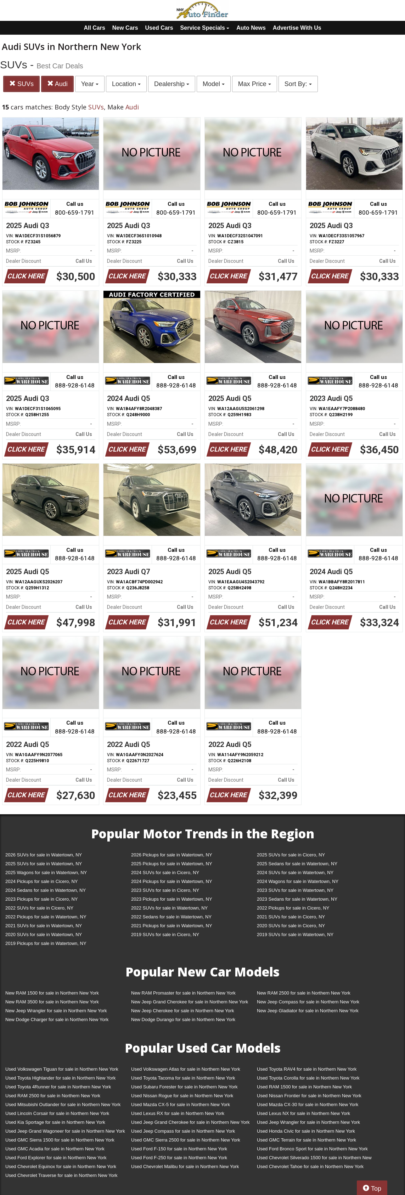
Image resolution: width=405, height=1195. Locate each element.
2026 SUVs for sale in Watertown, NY (43, 854)
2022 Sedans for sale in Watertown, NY (171, 916)
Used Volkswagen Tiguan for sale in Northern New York (61, 1069)
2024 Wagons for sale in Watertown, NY (297, 881)
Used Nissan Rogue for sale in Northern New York (182, 1095)
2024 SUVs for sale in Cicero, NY (165, 872)
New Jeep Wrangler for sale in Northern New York (56, 1010)
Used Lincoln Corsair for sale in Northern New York (57, 1113)
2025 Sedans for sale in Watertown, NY (297, 863)
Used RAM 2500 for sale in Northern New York (52, 1095)
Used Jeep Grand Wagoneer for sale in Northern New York (65, 1131)
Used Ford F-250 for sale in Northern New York (179, 1157)
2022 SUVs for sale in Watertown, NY (169, 908)
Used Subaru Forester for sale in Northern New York (184, 1086)
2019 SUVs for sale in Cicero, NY (165, 934)
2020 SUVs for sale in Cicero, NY (291, 925)
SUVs (21, 83)
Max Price (254, 83)
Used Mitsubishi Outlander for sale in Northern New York (62, 1104)
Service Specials (205, 28)
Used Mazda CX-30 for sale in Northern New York (307, 1104)
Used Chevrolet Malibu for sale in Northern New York (185, 1166)
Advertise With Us (297, 28)
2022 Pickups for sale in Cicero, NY (293, 908)
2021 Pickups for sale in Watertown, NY (171, 925)
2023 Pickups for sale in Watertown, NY (171, 899)
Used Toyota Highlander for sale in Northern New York (60, 1078)
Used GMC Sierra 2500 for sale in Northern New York (185, 1140)
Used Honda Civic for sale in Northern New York (306, 1131)
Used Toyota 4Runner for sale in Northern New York (58, 1086)
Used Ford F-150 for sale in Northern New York (179, 1148)
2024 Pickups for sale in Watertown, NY (171, 881)
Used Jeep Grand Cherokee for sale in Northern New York (190, 1122)
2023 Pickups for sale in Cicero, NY (41, 899)
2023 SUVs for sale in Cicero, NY (165, 890)
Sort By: (298, 83)
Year (90, 83)
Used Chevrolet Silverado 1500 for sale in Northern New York (314, 1159)
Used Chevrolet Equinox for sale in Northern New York (60, 1166)
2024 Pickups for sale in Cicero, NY (41, 881)
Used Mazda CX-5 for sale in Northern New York (180, 1104)
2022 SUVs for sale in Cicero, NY (39, 908)
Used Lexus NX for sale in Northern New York (303, 1113)
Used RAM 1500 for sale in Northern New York (304, 1086)
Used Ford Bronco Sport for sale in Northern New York (312, 1148)
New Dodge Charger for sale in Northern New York (56, 1019)
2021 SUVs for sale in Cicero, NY (291, 916)
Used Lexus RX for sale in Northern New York (177, 1113)
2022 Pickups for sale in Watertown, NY (45, 916)
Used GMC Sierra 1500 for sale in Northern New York (59, 1140)
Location (126, 83)
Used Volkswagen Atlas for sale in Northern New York (185, 1069)
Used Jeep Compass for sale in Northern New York (183, 1131)
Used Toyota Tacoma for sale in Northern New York (183, 1078)
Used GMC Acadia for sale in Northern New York (55, 1148)
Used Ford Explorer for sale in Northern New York (55, 1157)
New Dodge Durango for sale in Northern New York (183, 1019)
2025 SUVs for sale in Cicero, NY (291, 854)
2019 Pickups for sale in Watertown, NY (45, 943)
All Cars (94, 28)
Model (214, 83)
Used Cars (159, 28)
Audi (57, 83)
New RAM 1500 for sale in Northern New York (52, 993)
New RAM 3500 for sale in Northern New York (52, 1001)
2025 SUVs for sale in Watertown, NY (43, 863)
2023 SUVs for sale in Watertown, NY (295, 890)
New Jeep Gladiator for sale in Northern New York (308, 1010)
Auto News (251, 28)
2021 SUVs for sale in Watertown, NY (43, 925)
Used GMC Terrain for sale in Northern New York (306, 1140)
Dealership (171, 83)
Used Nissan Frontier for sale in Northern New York (309, 1095)
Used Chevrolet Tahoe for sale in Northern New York (310, 1166)
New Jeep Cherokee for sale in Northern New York (182, 1010)
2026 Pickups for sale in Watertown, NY (171, 854)
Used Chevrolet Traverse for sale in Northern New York (61, 1175)
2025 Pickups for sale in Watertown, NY (171, 863)
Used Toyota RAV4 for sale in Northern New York (306, 1069)
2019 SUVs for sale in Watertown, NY (295, 934)
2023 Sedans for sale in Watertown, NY (297, 899)
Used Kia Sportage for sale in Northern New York (55, 1122)
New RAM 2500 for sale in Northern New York (303, 993)
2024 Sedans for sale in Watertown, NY (45, 890)
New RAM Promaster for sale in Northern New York (183, 993)
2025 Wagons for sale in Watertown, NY (46, 872)
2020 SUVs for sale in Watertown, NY (43, 934)
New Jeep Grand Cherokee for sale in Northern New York (189, 1001)
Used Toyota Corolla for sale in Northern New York (308, 1078)
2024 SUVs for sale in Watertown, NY (295, 872)
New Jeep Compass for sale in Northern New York (308, 1001)
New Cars (125, 28)
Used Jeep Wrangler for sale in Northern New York (308, 1122)
